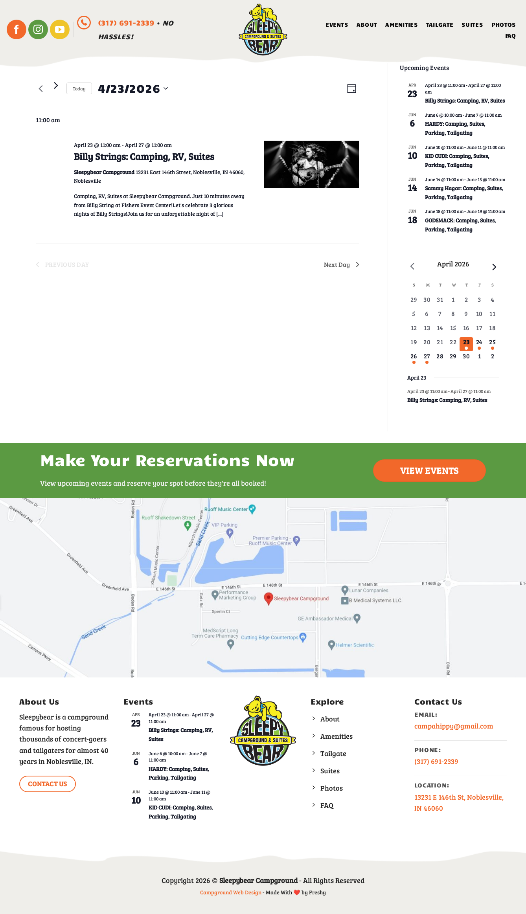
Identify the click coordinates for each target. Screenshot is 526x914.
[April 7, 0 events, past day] (440, 317)
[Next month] (494, 266)
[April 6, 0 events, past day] (426, 317)
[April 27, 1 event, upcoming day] (426, 359)
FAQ (510, 35)
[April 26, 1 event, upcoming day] (413, 359)
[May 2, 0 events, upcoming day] (492, 359)
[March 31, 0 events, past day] (440, 302)
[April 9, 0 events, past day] (466, 317)
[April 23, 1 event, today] (466, 345)
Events (337, 24)
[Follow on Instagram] (38, 29)
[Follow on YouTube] (60, 29)
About (367, 24)
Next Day (341, 264)
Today (79, 88)
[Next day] (56, 85)
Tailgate (439, 24)
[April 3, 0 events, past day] (479, 302)
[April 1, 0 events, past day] (453, 302)
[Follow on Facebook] (16, 29)
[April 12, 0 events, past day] (413, 331)
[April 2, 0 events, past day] (466, 302)
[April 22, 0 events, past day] (453, 345)
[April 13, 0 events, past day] (426, 331)
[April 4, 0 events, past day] (492, 302)
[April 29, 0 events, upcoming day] (453, 359)
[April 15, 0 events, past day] (453, 331)
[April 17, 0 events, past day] (479, 331)
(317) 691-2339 (127, 22)
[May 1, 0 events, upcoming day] (479, 359)
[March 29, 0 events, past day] (413, 302)
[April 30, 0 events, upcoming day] (466, 359)
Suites (472, 24)
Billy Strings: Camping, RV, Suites (144, 156)
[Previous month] (412, 266)
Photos (503, 24)
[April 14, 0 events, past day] (440, 331)
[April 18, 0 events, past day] (492, 331)
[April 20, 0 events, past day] (426, 345)
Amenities (401, 24)
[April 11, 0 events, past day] (492, 317)
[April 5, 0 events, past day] (413, 317)
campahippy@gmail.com (453, 725)
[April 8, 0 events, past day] (453, 317)
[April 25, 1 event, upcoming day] (492, 345)
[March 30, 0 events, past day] (426, 302)
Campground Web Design (230, 892)
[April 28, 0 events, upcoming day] (440, 359)
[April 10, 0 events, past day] (479, 317)
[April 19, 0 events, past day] (413, 345)
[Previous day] (40, 88)
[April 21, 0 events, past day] (440, 345)
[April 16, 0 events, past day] (466, 331)
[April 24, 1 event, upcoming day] (479, 345)
